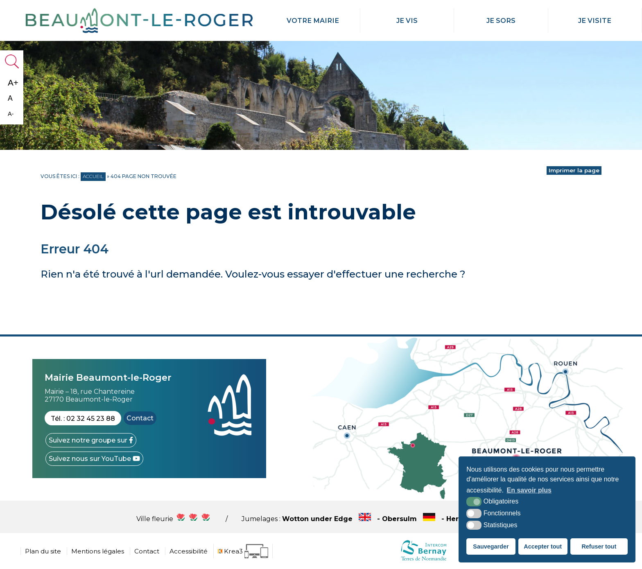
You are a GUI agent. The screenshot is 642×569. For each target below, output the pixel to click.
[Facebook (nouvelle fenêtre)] (90, 440)
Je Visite (594, 20)
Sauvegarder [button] (491, 546)
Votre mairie (313, 20)
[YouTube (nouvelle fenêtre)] (94, 459)
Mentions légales (97, 551)
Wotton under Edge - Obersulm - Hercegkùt (394, 519)
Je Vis (407, 20)
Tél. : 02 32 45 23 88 (83, 418)
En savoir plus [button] (529, 490)
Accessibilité (189, 551)
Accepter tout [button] (543, 546)
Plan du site (43, 551)
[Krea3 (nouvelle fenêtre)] (243, 551)
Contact (140, 418)
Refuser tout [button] (598, 546)
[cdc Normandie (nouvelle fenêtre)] (423, 560)
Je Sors (500, 20)
